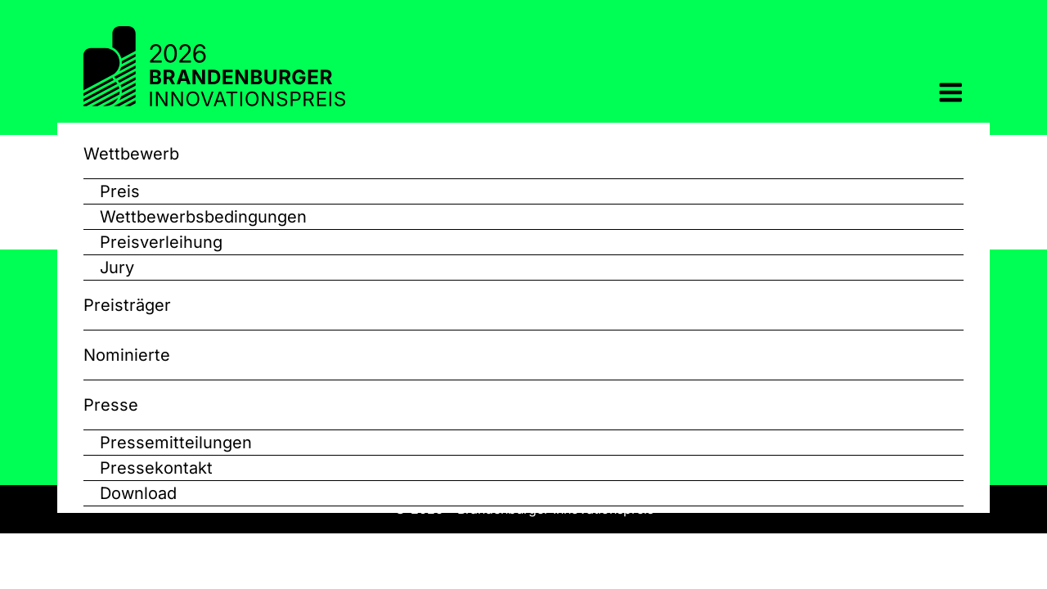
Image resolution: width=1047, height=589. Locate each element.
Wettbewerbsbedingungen (203, 217)
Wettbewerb (131, 154)
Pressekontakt (156, 468)
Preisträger (127, 305)
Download (138, 493)
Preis (120, 191)
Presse (110, 405)
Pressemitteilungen (176, 442)
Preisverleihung (161, 242)
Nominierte (126, 355)
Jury (117, 267)
